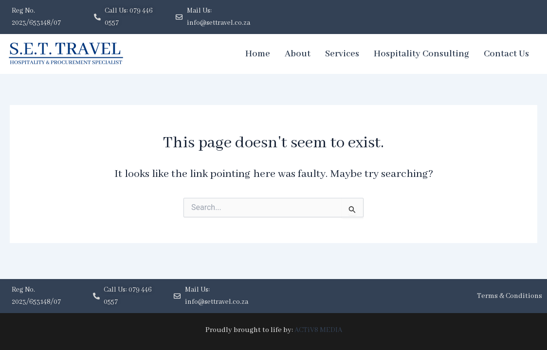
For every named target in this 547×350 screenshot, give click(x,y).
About (297, 54)
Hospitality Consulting (421, 54)
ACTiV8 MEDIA (318, 330)
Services (342, 54)
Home (257, 54)
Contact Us (506, 54)
